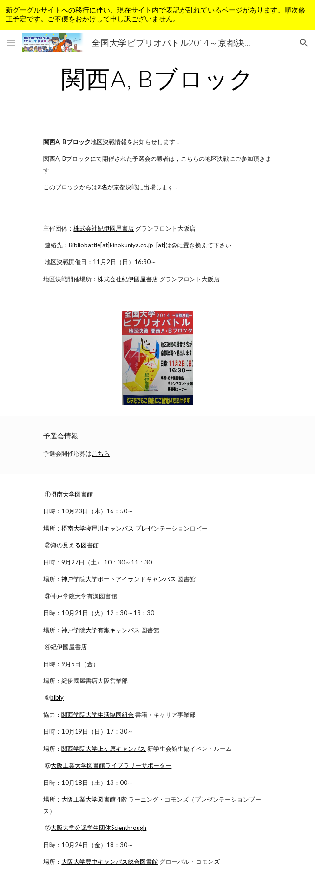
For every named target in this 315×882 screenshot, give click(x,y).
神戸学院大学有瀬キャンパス (100, 630)
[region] (157, 15)
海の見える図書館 (75, 545)
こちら (101, 453)
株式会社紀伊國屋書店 (103, 228)
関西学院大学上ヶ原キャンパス (103, 748)
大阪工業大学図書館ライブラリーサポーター (111, 765)
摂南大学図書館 (72, 494)
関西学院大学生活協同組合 (97, 714)
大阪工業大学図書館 (88, 799)
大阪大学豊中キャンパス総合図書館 (109, 861)
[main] (157, 78)
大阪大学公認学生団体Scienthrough (98, 827)
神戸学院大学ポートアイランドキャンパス (118, 579)
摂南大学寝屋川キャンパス (97, 528)
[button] (11, 42)
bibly (57, 697)
